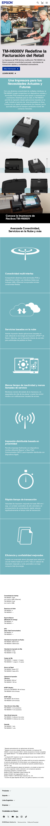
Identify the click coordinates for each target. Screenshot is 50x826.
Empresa (6, 805)
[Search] (37, 2)
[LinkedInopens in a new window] (17, 816)
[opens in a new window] (26, 816)
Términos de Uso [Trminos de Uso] (22, 822)
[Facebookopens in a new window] (4, 816)
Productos (6, 791)
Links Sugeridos (8, 800)
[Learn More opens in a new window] (9, 73)
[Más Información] (11, 69)
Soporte (6, 796)
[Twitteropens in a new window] (8, 816)
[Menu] (46, 2)
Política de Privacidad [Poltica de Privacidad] (33, 822)
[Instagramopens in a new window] (21, 816)
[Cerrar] (25, 202)
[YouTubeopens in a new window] (12, 816)
